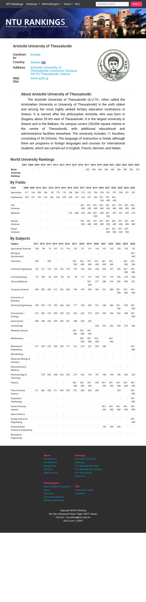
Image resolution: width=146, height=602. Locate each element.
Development (50, 462)
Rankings (32, 4)
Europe (35, 54)
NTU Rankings (14, 4)
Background (50, 466)
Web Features (50, 473)
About (67, 4)
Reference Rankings (54, 500)
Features (48, 469)
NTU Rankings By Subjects (88, 469)
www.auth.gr (39, 78)
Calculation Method (54, 497)
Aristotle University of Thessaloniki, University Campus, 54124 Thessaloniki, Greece (54, 71)
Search (136, 4)
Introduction (50, 459)
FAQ (77, 4)
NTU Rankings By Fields (87, 466)
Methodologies (51, 4)
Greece (38, 62)
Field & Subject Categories (57, 486)
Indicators (49, 493)
